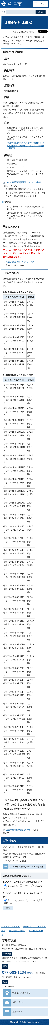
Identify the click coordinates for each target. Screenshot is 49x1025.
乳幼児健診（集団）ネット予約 (20, 262)
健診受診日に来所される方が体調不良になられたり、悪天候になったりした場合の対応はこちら (25, 145)
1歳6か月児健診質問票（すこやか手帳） (24, 182)
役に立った (12, 886)
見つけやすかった (15, 900)
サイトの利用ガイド (10, 926)
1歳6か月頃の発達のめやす (18, 830)
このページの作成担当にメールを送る (26, 867)
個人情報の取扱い (17, 931)
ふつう (26, 886)
